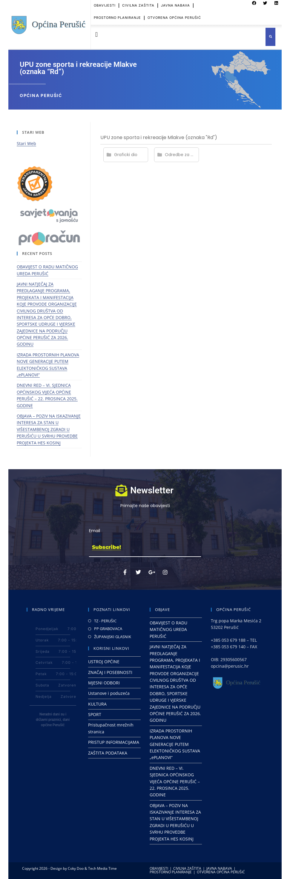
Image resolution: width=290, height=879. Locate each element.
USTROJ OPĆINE (103, 661)
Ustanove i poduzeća (109, 693)
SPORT (94, 714)
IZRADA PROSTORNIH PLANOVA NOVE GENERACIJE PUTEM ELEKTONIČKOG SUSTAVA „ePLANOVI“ (175, 744)
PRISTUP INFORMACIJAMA (113, 742)
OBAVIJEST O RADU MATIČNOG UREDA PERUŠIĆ (168, 629)
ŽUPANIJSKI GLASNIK (112, 636)
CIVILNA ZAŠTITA (187, 868)
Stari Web (26, 143)
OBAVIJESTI (159, 868)
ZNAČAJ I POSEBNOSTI (110, 672)
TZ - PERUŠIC (105, 621)
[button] (96, 35)
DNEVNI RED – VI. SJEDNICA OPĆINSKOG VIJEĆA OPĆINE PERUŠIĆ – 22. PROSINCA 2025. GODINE (175, 781)
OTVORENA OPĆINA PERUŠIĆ (174, 14)
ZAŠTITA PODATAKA (107, 753)
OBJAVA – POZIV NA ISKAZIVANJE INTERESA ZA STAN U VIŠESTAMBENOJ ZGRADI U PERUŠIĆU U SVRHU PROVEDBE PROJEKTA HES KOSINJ (49, 429)
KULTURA (97, 704)
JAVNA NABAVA (219, 868)
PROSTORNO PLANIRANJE (117, 14)
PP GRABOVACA (108, 628)
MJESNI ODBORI (104, 683)
